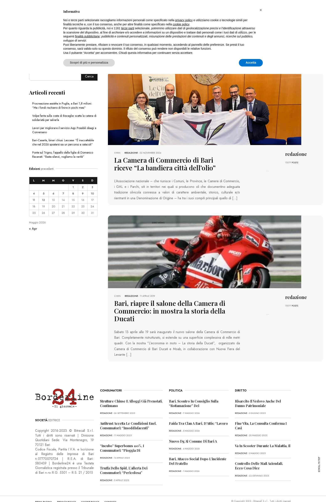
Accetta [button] (251, 62)
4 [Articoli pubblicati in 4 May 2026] (34, 194)
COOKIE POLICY (90, 490)
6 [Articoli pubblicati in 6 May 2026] (53, 194)
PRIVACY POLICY (66, 490)
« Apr (33, 228)
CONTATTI (110, 490)
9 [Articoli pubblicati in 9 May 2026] (83, 194)
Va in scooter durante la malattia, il (262, 434)
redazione (131, 152)
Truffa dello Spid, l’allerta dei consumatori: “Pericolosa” (123, 458)
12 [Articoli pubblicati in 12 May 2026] (43, 200)
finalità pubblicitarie (87, 36)
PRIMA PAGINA (43, 490)
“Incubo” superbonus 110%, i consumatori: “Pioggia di (122, 436)
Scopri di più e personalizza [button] (89, 62)
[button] (260, 10)
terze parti (127, 28)
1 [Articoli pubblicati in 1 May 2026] (73, 187)
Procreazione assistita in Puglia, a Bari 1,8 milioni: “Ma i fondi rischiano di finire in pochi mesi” (62, 105)
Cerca (89, 76)
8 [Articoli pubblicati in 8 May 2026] (73, 194)
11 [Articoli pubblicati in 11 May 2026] (34, 200)
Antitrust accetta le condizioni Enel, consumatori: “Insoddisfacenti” (128, 413)
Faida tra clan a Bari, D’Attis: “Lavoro (198, 411)
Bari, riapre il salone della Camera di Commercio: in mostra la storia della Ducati (167, 304)
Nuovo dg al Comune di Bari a (193, 429)
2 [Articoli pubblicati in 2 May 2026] (83, 187)
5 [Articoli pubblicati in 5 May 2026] (43, 194)
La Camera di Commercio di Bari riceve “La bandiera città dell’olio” (167, 163)
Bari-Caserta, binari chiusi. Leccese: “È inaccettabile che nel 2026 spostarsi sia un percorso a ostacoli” (63, 142)
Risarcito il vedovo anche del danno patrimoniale (258, 391)
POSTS (295, 162)
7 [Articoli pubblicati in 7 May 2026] (63, 194)
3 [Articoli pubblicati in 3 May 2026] (92, 187)
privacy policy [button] (184, 20)
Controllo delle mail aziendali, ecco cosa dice (259, 453)
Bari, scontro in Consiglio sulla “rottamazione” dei (193, 391)
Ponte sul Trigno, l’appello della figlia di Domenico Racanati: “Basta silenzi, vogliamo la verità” (62, 154)
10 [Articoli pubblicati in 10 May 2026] (92, 194)
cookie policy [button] (181, 24)
